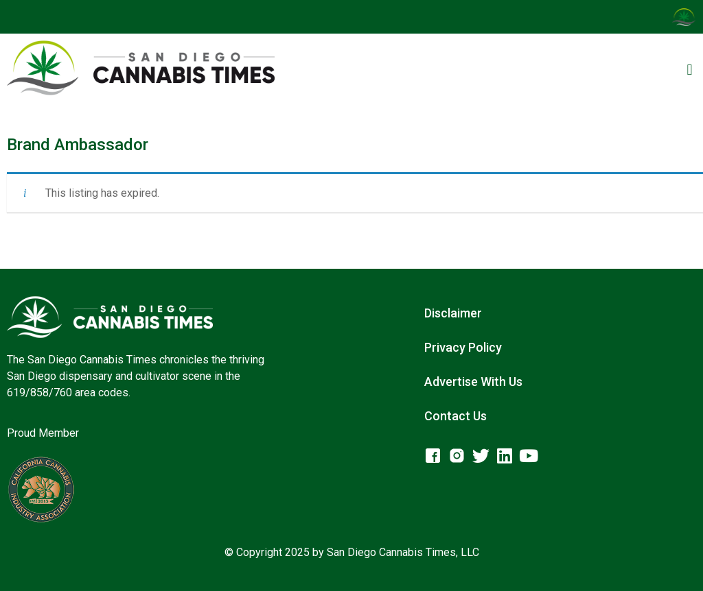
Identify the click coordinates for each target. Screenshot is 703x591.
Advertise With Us (473, 381)
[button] (689, 70)
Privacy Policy (463, 347)
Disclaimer (453, 313)
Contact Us (455, 416)
